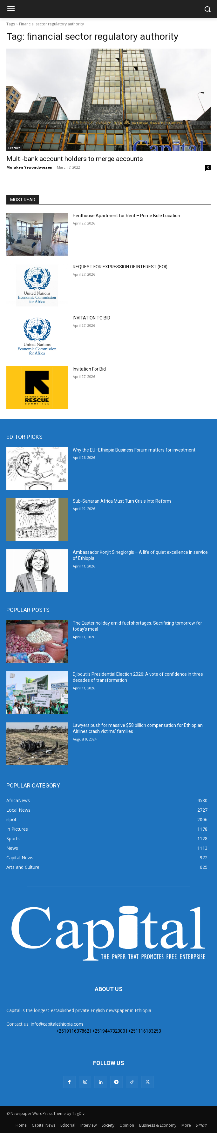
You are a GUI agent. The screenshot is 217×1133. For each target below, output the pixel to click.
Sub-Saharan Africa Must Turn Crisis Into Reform (122, 501)
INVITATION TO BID (91, 317)
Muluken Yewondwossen (29, 167)
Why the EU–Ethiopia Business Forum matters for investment (134, 450)
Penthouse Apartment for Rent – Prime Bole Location (126, 215)
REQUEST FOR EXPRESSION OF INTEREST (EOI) (120, 266)
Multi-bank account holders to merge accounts (74, 159)
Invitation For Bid (89, 369)
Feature (14, 148)
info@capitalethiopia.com (57, 1024)
